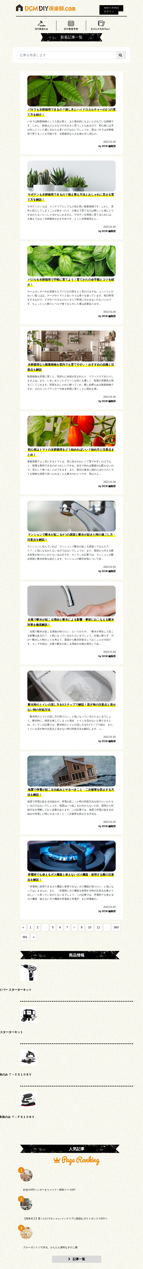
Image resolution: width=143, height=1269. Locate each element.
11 (98, 927)
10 (89, 927)
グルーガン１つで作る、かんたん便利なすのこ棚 (50, 1247)
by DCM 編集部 (107, 146)
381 (24, 937)
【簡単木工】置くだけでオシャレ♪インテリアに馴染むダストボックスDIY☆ (65, 1218)
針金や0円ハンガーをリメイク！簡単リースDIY (49, 1189)
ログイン (109, 11)
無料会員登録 (111, 8)
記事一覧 (76, 1259)
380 (116, 927)
